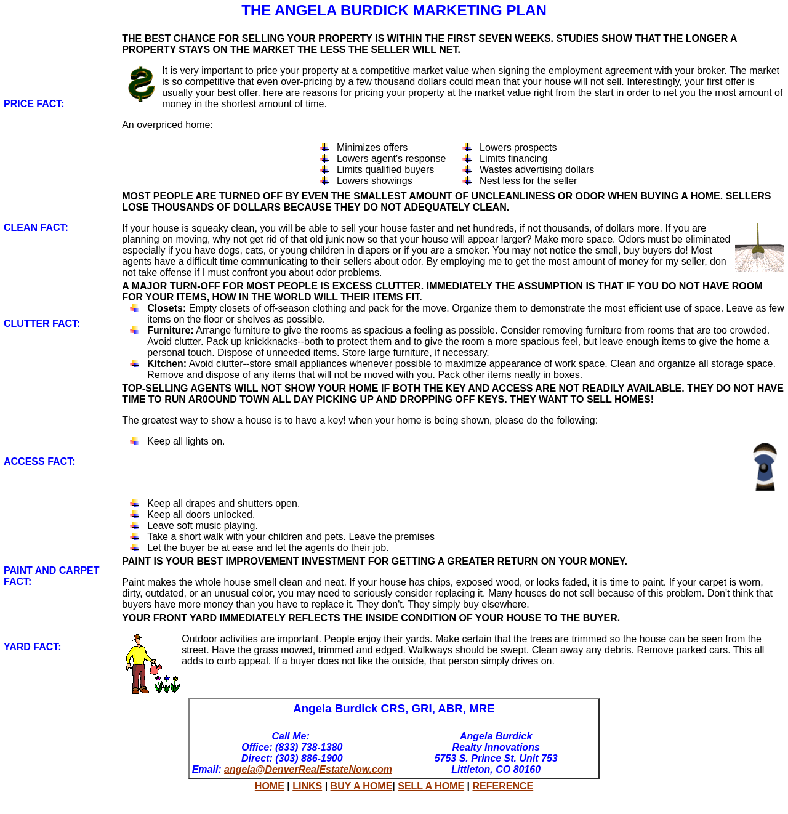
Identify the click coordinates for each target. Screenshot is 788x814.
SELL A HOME (431, 786)
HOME (269, 786)
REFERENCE (502, 786)
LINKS (307, 786)
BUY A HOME (362, 786)
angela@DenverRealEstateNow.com (308, 769)
